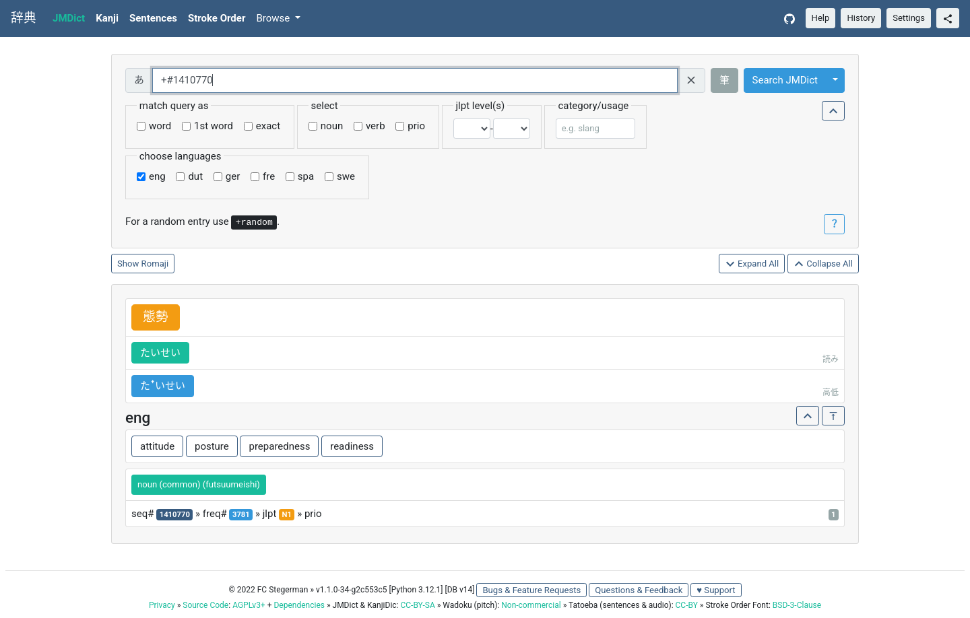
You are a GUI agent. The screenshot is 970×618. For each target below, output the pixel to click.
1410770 (175, 514)
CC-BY (687, 605)
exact (268, 126)
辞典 (23, 18)
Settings (909, 18)
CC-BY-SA (417, 605)
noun (332, 126)
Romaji (155, 264)
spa (306, 176)
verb (375, 126)
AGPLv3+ (248, 605)
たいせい (160, 353)
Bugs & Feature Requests (531, 590)
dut (195, 176)
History (861, 18)
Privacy (162, 605)
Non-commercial (530, 605)
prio (416, 126)
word (160, 126)
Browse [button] (274, 18)
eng (157, 176)
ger (233, 176)
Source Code (205, 605)
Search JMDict (785, 80)
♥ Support (716, 590)
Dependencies (298, 605)
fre (269, 176)
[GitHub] (789, 18)
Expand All (752, 264)
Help (821, 18)
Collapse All (823, 264)
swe (346, 176)
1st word (213, 126)
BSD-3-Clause (797, 605)
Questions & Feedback (638, 590)
